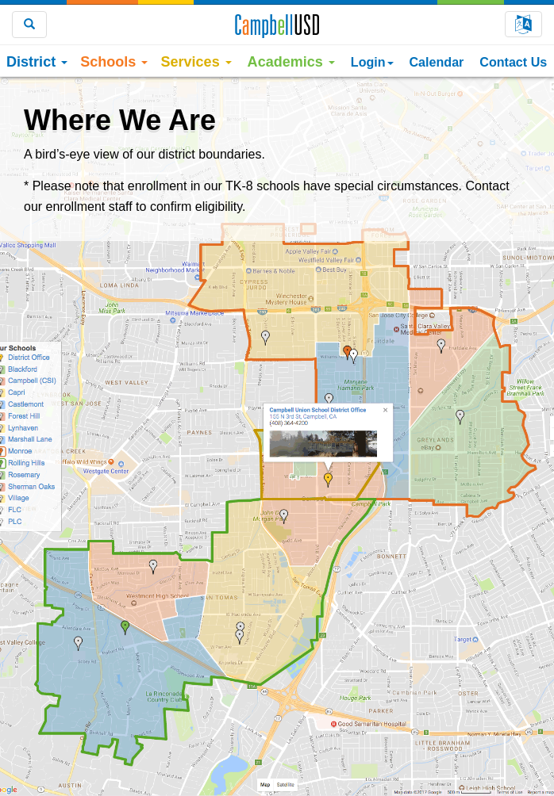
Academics (291, 62)
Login (372, 62)
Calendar (437, 62)
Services (195, 62)
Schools (114, 62)
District (36, 62)
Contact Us (513, 62)
